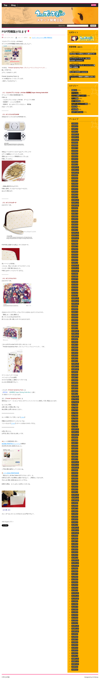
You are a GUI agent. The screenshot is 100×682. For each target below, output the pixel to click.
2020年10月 (75, 304)
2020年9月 (75, 306)
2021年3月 (75, 290)
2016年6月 (75, 445)
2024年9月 (75, 175)
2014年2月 (75, 522)
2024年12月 (75, 167)
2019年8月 (75, 342)
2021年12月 (75, 265)
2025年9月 (75, 142)
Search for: (62, 25)
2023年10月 (75, 205)
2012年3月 (75, 585)
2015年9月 (75, 470)
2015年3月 (75, 486)
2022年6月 (75, 249)
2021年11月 (75, 268)
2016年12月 (75, 429)
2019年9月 (75, 339)
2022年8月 (75, 243)
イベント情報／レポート (79, 95)
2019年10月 (75, 336)
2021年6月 (75, 282)
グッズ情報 (75, 98)
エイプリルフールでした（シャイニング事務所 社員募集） (82, 66)
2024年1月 (75, 197)
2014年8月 (75, 506)
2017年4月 (75, 418)
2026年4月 (75, 123)
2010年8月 (75, 637)
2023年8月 (75, 211)
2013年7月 (75, 541)
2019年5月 (75, 350)
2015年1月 (75, 492)
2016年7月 (75, 443)
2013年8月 (75, 538)
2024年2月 (75, 194)
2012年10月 (75, 566)
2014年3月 (75, 519)
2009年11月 (75, 661)
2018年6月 (75, 380)
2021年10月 (75, 271)
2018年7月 (75, 377)
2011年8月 (75, 604)
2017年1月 (75, 426)
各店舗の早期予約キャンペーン (11, 443)
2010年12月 (75, 626)
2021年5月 (75, 284)
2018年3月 (75, 388)
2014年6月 (75, 511)
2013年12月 (75, 527)
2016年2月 (75, 456)
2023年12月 (75, 200)
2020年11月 (75, 301)
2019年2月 (75, 358)
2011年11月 (75, 596)
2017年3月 (75, 421)
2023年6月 (75, 216)
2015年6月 (75, 478)
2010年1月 (75, 656)
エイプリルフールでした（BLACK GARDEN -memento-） (80, 59)
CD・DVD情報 (76, 101)
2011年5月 (75, 612)
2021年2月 (75, 293)
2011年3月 (75, 617)
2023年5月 (75, 219)
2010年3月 (75, 650)
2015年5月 (75, 481)
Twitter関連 (75, 109)
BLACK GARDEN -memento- (79, 72)
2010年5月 (75, 645)
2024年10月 (75, 172)
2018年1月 (75, 394)
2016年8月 (75, 440)
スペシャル (75, 93)
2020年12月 (75, 298)
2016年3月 (75, 454)
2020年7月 (75, 312)
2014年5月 (75, 514)
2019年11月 (75, 334)
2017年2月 (75, 424)
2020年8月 (75, 309)
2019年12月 (75, 331)
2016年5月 (75, 448)
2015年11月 (75, 465)
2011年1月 (75, 623)
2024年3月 (75, 192)
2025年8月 (75, 145)
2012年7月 (75, 574)
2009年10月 (75, 664)
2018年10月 (75, 369)
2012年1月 (75, 590)
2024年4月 (75, 189)
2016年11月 (75, 432)
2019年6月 (75, 347)
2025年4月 (75, 156)
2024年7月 (75, 181)
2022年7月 (75, 246)
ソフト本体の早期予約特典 (11, 473)
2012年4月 (75, 582)
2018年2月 (75, 391)
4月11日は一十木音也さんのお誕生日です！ (83, 53)
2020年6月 (75, 314)
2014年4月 (75, 516)
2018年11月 (75, 366)
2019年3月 (75, 355)
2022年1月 (75, 263)
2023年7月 (75, 213)
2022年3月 (75, 257)
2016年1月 (75, 459)
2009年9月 (75, 667)
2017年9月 (75, 404)
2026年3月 (75, 126)
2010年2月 (75, 653)
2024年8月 (75, 178)
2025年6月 (75, 151)
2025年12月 (75, 134)
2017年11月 (75, 399)
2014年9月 (75, 503)
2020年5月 (75, 317)
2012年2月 (75, 587)
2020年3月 (75, 323)
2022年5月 (75, 252)
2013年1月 (75, 557)
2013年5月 (75, 546)
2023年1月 (75, 230)
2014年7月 (75, 508)
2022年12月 (75, 233)
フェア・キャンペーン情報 (39, 37)
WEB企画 (74, 106)
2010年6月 (75, 642)
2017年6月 (75, 413)
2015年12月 (75, 462)
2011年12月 (75, 593)
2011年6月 (75, 609)
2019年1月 (75, 361)
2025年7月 (75, 148)
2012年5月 (75, 579)
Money (96, 677)
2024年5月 (75, 186)
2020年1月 (75, 328)
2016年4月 (75, 451)
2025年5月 (75, 153)
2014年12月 (75, 495)
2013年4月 (75, 549)
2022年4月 (75, 254)
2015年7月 (75, 475)
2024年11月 (75, 170)
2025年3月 (75, 159)
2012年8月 (75, 571)
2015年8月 (75, 473)
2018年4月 (75, 385)
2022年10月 (75, 238)
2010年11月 (75, 628)
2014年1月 (75, 525)
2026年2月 (75, 129)
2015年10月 (75, 467)
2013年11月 (75, 530)
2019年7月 (75, 344)
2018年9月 (75, 372)
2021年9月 (75, 273)
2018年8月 (75, 375)
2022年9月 (75, 241)
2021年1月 (75, 295)
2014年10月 (75, 500)
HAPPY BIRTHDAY (77, 112)
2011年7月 (75, 607)
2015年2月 (75, 489)
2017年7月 (75, 410)
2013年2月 (75, 555)
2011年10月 (75, 598)
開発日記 (49, 37)
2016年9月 (75, 437)
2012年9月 (75, 568)
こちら (22, 417)
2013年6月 (75, 544)
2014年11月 (75, 497)
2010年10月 (75, 631)
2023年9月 (75, 208)
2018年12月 (75, 364)
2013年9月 (75, 536)
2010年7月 (75, 639)
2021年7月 (75, 279)
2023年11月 (75, 202)
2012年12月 (75, 560)
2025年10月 (75, 140)
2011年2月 (75, 620)
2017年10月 (75, 402)
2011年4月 (75, 615)
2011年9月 (75, 601)
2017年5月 (75, 415)
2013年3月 (75, 552)
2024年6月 (75, 183)
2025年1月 (75, 164)
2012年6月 (75, 577)
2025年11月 (75, 137)
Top (5, 5)
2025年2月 (75, 162)
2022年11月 (75, 235)
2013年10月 (75, 533)
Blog (13, 5)
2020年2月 (75, 325)
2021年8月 (75, 276)
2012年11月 (75, 563)
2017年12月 (75, 396)
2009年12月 (75, 658)
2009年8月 (75, 669)
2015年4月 (75, 484)
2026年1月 (75, 131)
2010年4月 (75, 648)
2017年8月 (75, 407)
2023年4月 (75, 222)
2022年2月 (75, 260)
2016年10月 (75, 435)
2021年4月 (75, 287)
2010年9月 (75, 634)
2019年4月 (75, 353)
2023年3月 (75, 224)
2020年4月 (75, 320)
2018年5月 (75, 383)
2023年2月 (75, 227)
